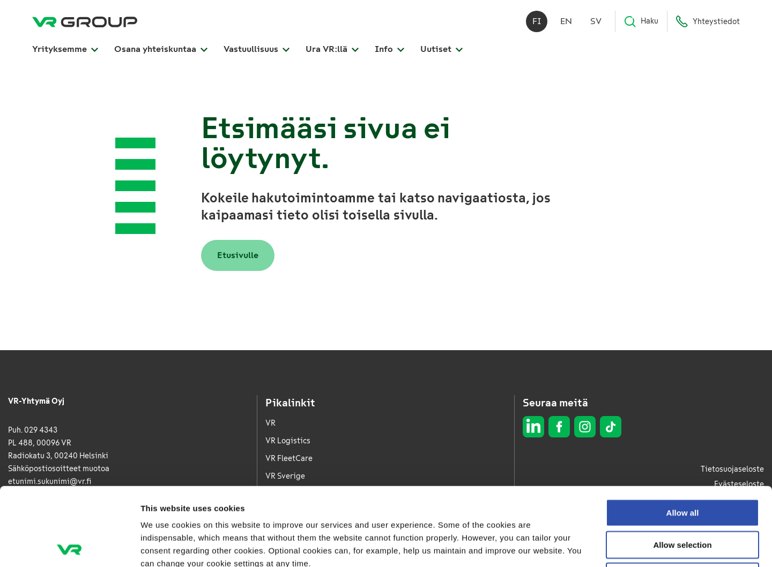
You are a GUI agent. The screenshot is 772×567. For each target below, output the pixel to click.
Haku (640, 21)
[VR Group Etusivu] (84, 21)
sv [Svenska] (596, 21)
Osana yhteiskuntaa (160, 49)
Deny (683, 498)
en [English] (566, 21)
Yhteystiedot (708, 21)
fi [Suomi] (536, 21)
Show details (563, 545)
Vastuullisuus (257, 49)
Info (389, 49)
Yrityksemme (65, 49)
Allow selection (682, 466)
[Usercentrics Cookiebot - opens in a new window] (69, 546)
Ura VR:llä (332, 49)
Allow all (682, 434)
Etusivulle (237, 255)
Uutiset (441, 49)
